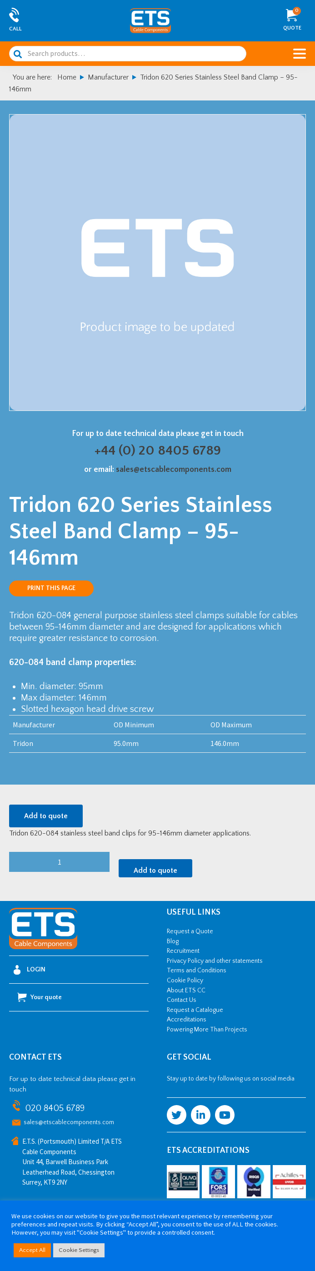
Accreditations (186, 1019)
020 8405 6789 (55, 1108)
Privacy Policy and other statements (215, 961)
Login (29, 970)
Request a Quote (190, 931)
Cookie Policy (185, 980)
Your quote (39, 997)
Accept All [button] (32, 1250)
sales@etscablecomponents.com (173, 469)
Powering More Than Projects (207, 1029)
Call (15, 29)
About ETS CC (186, 990)
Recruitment (183, 951)
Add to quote (46, 816)
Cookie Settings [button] (79, 1250)
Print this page (51, 588)
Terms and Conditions (196, 970)
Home (66, 77)
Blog (173, 941)
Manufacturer (108, 77)
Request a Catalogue (195, 1010)
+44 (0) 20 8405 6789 (158, 450)
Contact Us (181, 1000)
